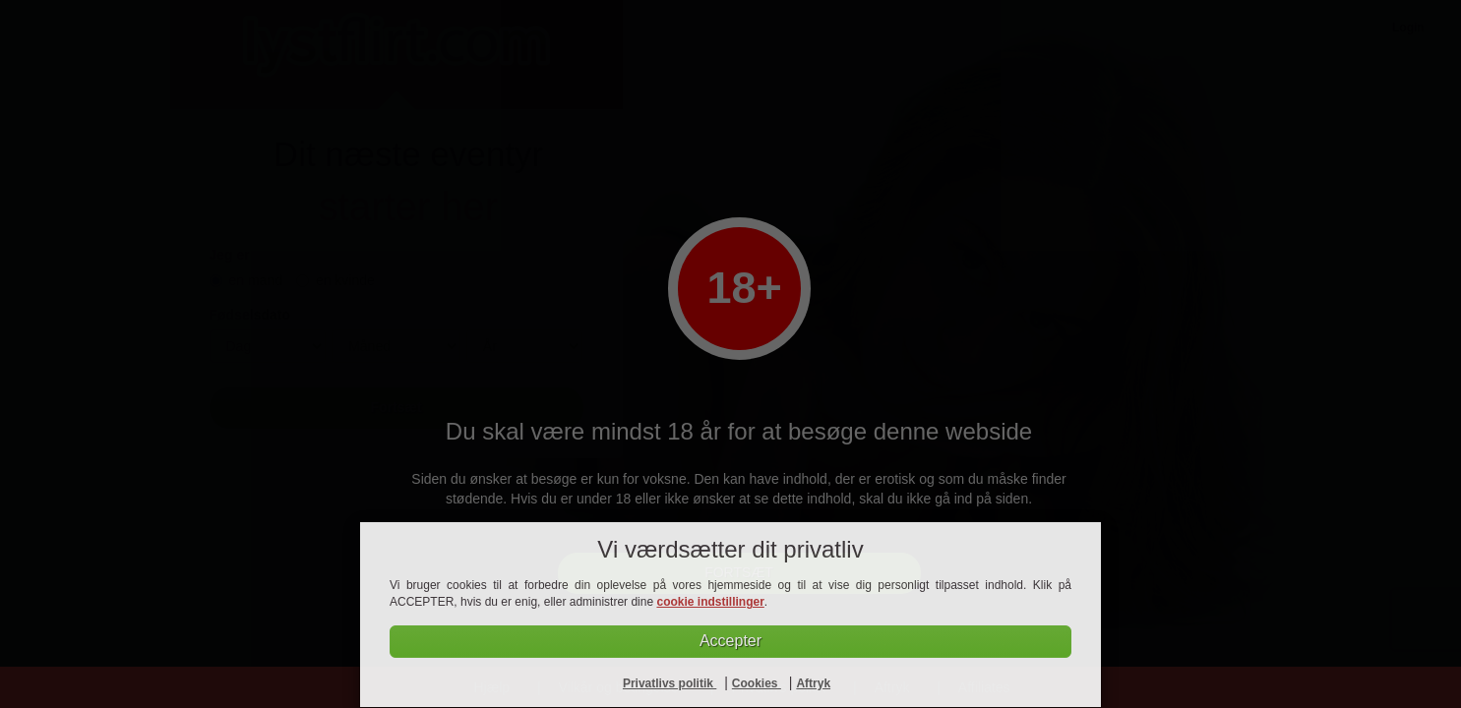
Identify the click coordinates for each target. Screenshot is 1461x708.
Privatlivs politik (669, 683)
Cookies (756, 683)
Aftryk (813, 683)
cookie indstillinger (709, 602)
